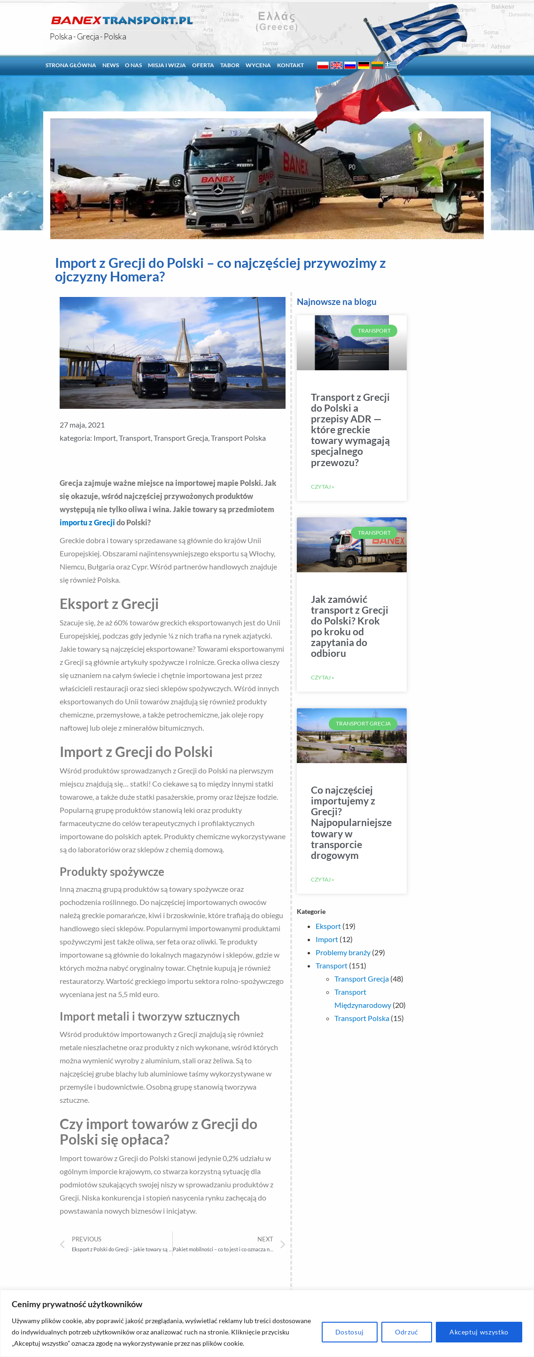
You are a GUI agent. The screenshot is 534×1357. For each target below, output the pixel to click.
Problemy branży (343, 952)
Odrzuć (406, 1332)
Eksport (328, 925)
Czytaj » (322, 486)
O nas (133, 65)
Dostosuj (349, 1332)
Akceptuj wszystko (479, 1332)
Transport (135, 437)
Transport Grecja (181, 437)
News (110, 65)
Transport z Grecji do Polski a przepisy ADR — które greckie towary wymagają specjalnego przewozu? (350, 429)
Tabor (230, 65)
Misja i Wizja (167, 65)
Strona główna (71, 65)
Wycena (258, 65)
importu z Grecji (87, 522)
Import (104, 437)
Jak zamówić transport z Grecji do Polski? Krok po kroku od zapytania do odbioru (349, 626)
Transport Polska (238, 437)
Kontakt (290, 65)
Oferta (203, 65)
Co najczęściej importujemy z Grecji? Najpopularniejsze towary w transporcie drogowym (351, 822)
